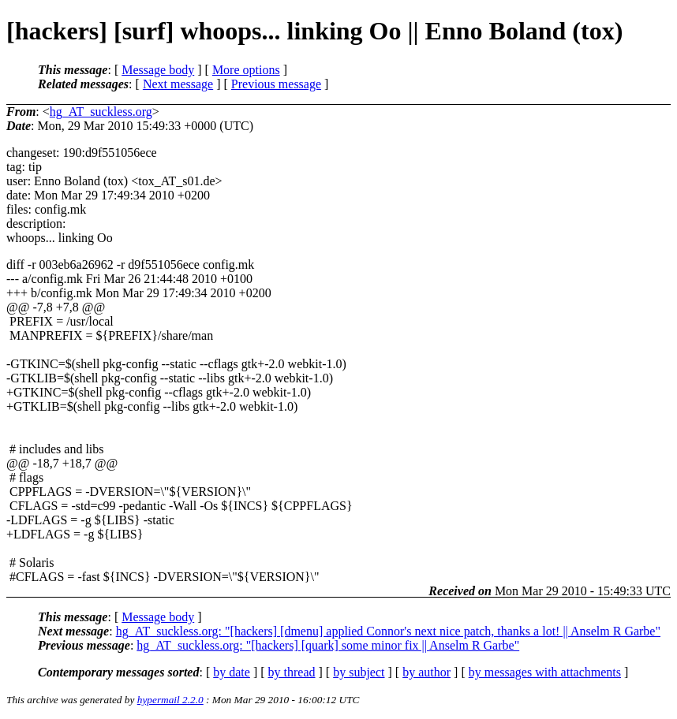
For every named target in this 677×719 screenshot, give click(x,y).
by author (426, 672)
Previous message (276, 84)
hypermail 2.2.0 (170, 700)
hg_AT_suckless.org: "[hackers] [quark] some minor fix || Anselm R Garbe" (328, 645)
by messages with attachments (545, 672)
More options (246, 69)
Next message (178, 84)
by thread (292, 672)
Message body (158, 69)
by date (231, 672)
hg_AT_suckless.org (101, 111)
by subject (358, 672)
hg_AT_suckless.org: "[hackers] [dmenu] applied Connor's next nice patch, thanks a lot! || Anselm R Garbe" (388, 631)
